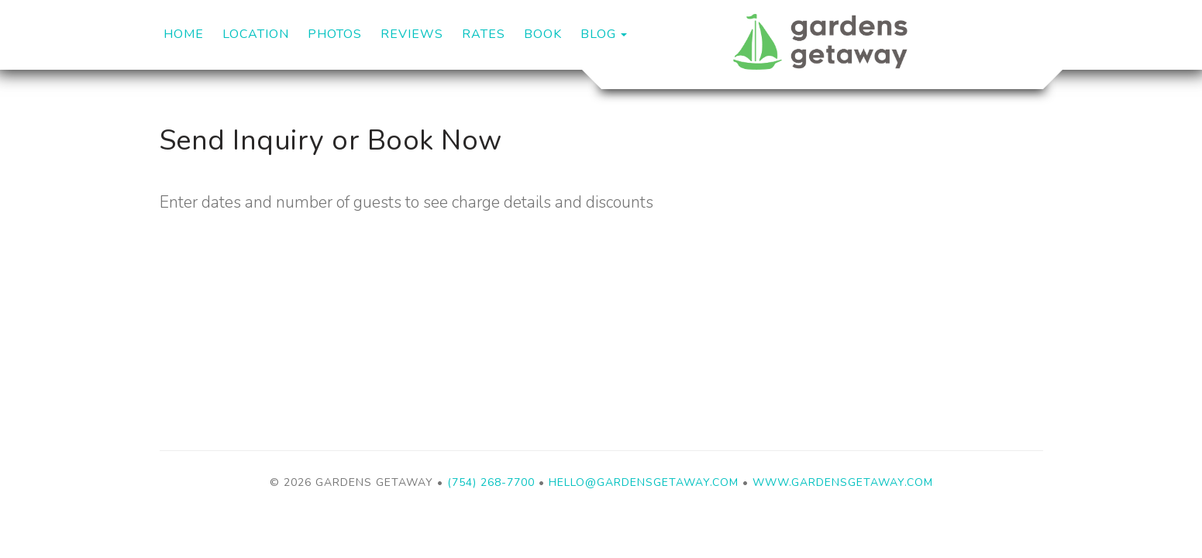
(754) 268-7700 (491, 482)
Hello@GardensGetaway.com (644, 482)
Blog (598, 34)
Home (184, 34)
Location (255, 34)
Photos (335, 34)
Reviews (412, 34)
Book (543, 34)
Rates (483, 34)
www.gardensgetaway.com (843, 482)
